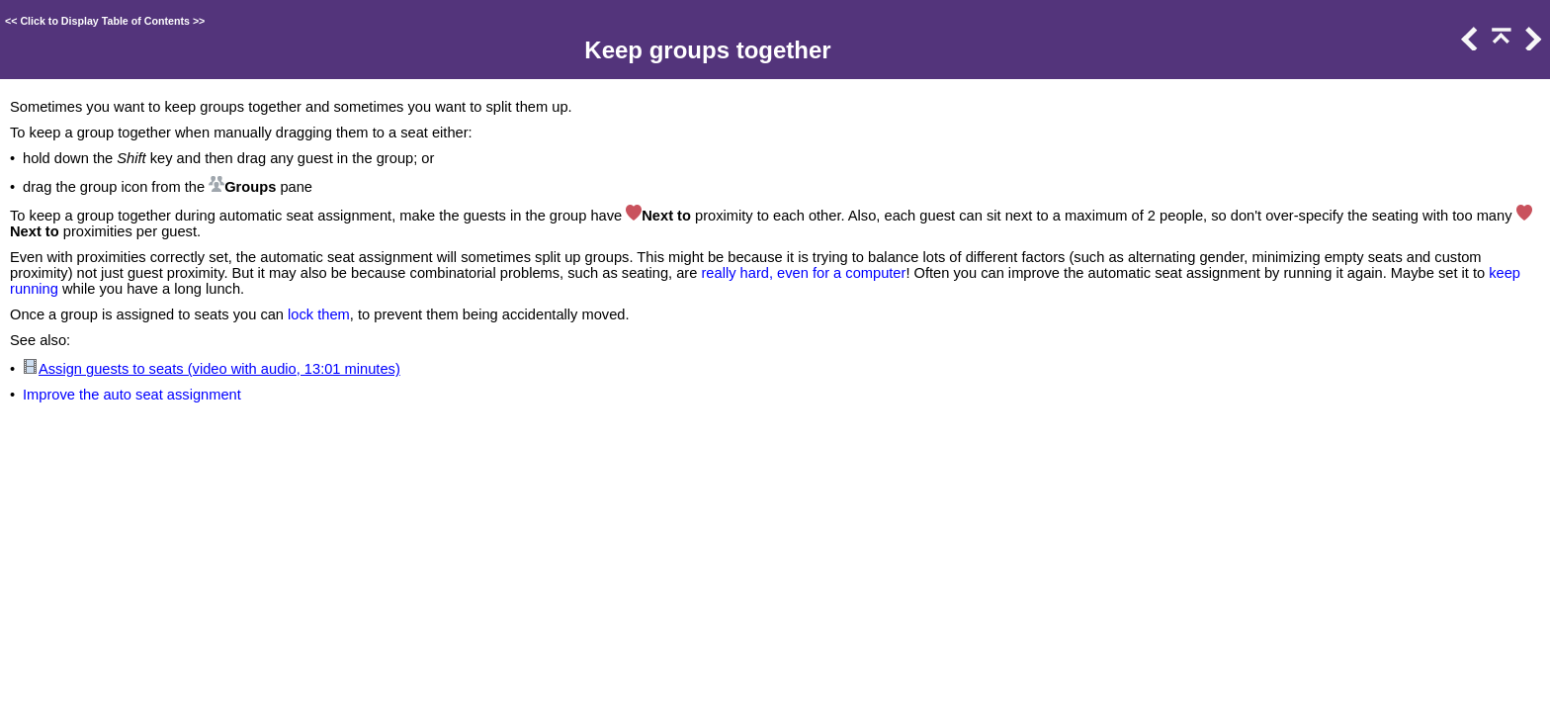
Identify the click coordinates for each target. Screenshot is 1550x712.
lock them (319, 314)
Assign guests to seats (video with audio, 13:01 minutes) (219, 369)
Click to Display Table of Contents (105, 21)
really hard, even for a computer (803, 273)
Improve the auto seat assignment (132, 394)
